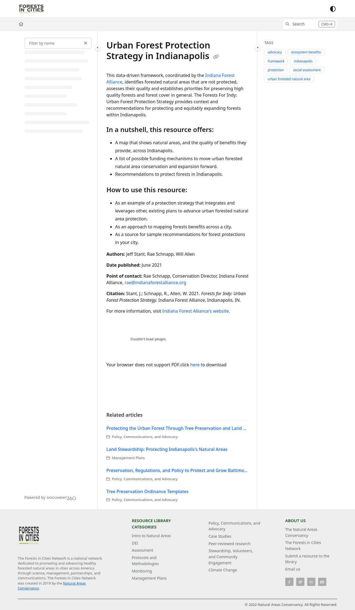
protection (276, 70)
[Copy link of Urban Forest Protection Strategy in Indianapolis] (216, 56)
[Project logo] (31, 8)
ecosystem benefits (306, 52)
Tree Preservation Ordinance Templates (147, 491)
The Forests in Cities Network (303, 545)
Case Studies (219, 536)
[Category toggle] (97, 47)
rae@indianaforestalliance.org (156, 283)
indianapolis (303, 61)
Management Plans (149, 578)
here (195, 365)
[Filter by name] (58, 43)
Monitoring (142, 571)
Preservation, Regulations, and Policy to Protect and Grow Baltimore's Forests (177, 470)
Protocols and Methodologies (145, 560)
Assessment (142, 550)
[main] (177, 270)
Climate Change (222, 569)
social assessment (307, 70)
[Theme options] (332, 8)
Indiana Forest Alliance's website (195, 311)
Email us (292, 569)
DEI (135, 543)
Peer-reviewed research (229, 543)
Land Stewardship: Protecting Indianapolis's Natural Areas (167, 449)
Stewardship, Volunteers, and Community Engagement (230, 556)
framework (276, 61)
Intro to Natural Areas (151, 535)
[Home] (21, 24)
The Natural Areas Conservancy (301, 532)
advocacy (275, 52)
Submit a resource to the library (307, 559)
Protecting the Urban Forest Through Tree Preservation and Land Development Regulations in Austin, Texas (177, 428)
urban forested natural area (289, 79)
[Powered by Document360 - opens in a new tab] (50, 497)
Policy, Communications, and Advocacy (234, 526)
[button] (310, 24)
